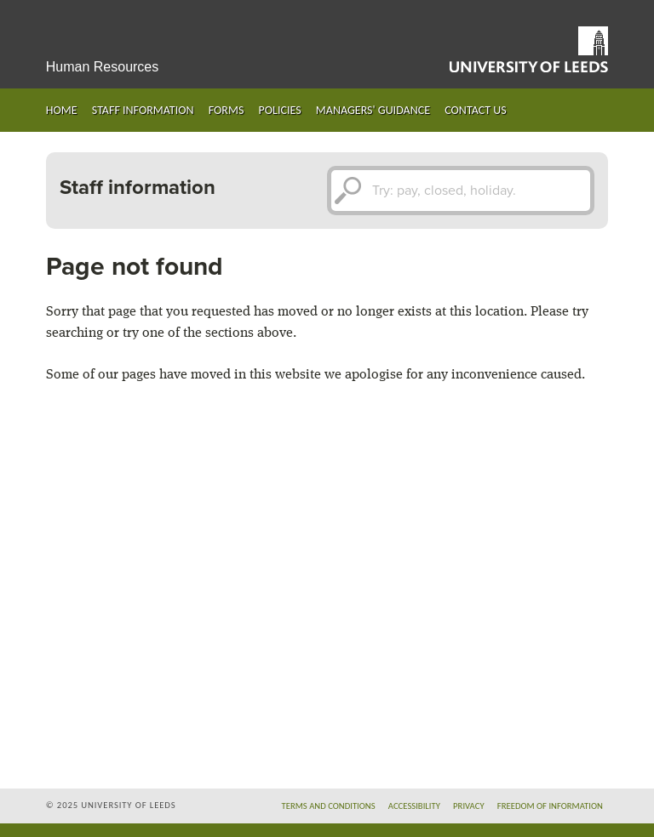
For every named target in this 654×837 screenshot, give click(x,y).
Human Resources (102, 67)
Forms (226, 110)
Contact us (475, 110)
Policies (280, 110)
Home (61, 110)
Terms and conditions (329, 805)
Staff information (143, 110)
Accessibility (414, 805)
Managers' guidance (373, 110)
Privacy (469, 805)
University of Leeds (529, 49)
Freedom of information (550, 805)
